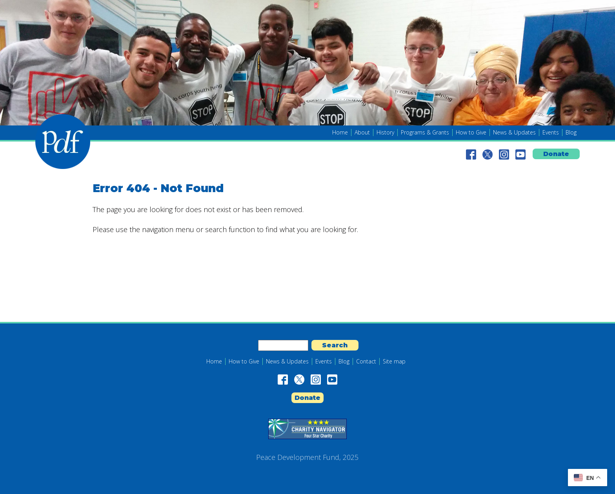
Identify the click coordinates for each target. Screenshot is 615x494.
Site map (394, 361)
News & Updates (514, 132)
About (362, 132)
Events (550, 132)
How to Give (471, 132)
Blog (571, 132)
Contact (366, 361)
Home (340, 132)
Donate (556, 154)
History (385, 132)
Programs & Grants (425, 132)
